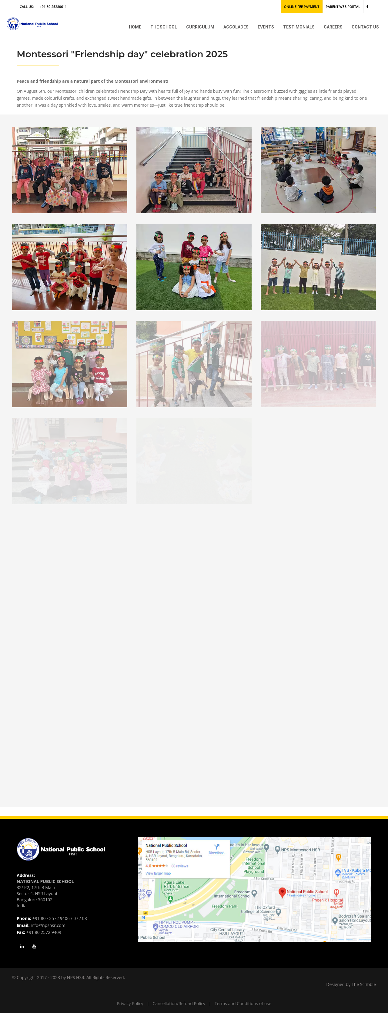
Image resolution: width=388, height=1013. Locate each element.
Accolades (236, 27)
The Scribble (364, 984)
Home (135, 27)
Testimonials (299, 27)
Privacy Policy (130, 1003)
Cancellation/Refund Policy (179, 1003)
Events (266, 27)
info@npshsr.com (48, 925)
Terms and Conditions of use (243, 1003)
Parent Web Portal (343, 6)
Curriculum (200, 27)
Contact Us (365, 27)
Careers (333, 27)
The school (163, 27)
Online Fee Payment (301, 6)
